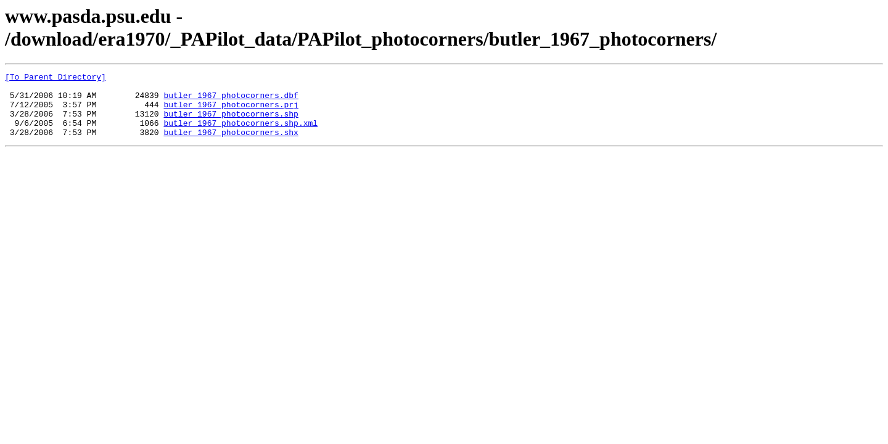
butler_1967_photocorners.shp (230, 122)
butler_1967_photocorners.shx (230, 144)
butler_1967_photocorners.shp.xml (240, 133)
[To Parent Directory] (55, 78)
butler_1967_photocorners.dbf (230, 100)
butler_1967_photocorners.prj (230, 111)
